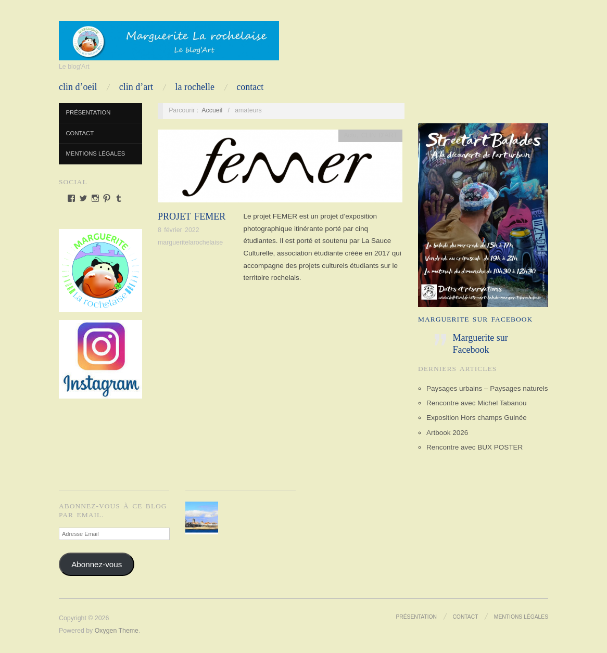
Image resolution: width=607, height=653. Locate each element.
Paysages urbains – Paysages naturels (487, 388)
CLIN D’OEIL (78, 87)
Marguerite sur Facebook (475, 319)
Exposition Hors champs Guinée (476, 417)
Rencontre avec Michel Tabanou (476, 403)
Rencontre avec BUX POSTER (474, 447)
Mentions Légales (95, 153)
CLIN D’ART (136, 87)
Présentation (88, 112)
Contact (249, 87)
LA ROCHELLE (194, 87)
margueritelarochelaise (190, 242)
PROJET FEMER (191, 216)
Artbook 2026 (447, 433)
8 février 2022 (178, 230)
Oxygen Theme (116, 630)
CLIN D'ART (379, 135)
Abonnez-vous (96, 564)
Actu (350, 135)
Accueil (211, 110)
